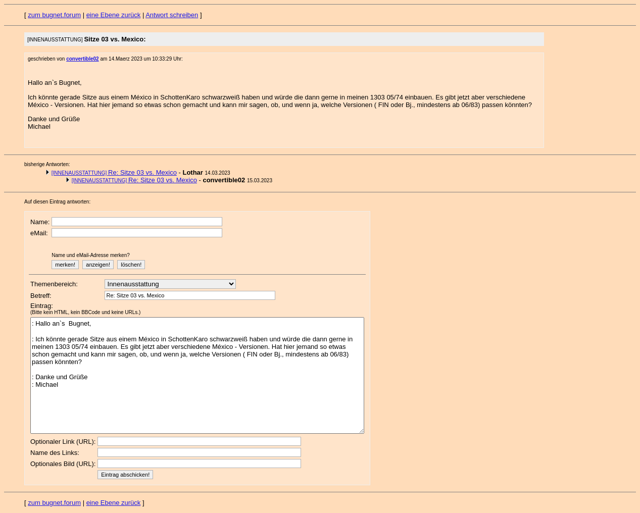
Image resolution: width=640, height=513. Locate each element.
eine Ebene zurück (113, 15)
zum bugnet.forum (54, 15)
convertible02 (82, 59)
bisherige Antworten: (47, 164)
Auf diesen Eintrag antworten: (57, 201)
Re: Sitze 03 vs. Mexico (114, 172)
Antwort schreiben (171, 15)
